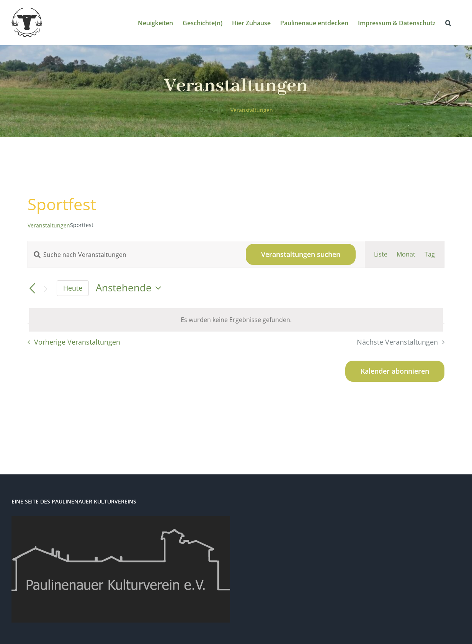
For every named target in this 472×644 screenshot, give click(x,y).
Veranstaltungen (49, 225)
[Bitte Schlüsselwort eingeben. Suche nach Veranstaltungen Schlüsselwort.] (132, 254)
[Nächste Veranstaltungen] (45, 289)
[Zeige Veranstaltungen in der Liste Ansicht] (380, 254)
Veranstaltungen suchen (300, 254)
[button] (448, 22)
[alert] (236, 320)
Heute (72, 288)
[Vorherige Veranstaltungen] (32, 288)
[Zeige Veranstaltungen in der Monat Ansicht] (406, 254)
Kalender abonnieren (395, 371)
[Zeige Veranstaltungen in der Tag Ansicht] (430, 254)
